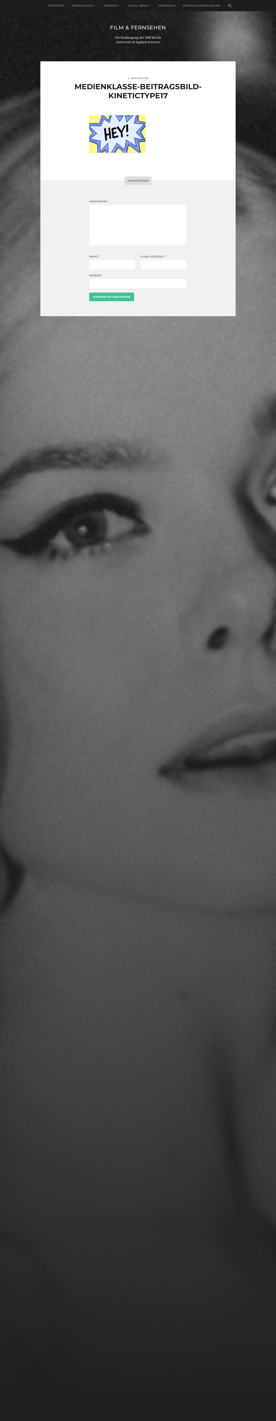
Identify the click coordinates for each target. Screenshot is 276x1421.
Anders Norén (146, 1404)
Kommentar (98, 201)
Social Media (138, 5)
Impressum (166, 5)
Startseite (56, 5)
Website (95, 275)
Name (94, 256)
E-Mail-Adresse (153, 256)
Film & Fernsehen (138, 27)
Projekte (111, 5)
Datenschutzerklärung (201, 5)
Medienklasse (82, 5)
